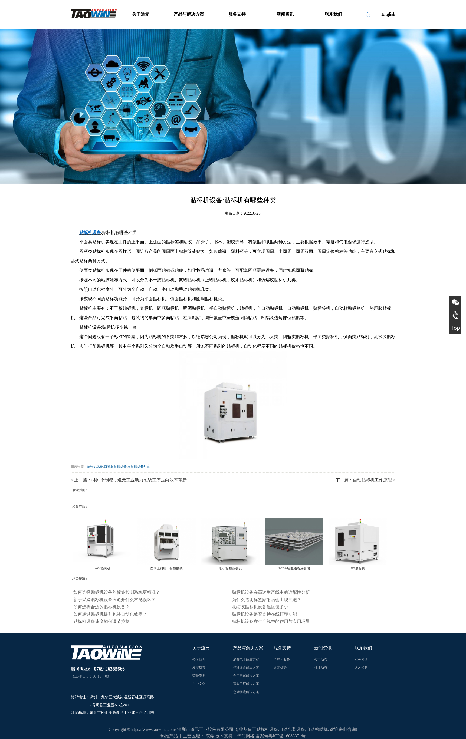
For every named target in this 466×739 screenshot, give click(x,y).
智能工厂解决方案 (246, 684)
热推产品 (169, 736)
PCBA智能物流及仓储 (294, 568)
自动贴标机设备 (115, 466)
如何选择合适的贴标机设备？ (101, 607)
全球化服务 (282, 659)
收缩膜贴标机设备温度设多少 (260, 607)
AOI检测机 (102, 568)
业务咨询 (361, 659)
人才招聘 (361, 667)
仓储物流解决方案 (246, 692)
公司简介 (198, 659)
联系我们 (333, 14)
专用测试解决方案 (246, 676)
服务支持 (237, 14)
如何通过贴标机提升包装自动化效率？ (110, 614)
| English (387, 14)
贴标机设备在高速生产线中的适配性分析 (271, 592)
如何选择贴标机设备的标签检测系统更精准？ (116, 592)
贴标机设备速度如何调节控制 (101, 621)
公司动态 (320, 659)
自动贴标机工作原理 (372, 480)
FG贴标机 (358, 568)
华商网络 (245, 736)
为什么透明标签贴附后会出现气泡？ (266, 599)
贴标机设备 (95, 466)
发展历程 (198, 667)
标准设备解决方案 (246, 667)
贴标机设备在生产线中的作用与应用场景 (271, 621)
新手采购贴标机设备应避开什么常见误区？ (114, 599)
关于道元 (140, 14)
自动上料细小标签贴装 (166, 568)
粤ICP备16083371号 (287, 736)
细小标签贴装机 (230, 568)
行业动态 (320, 667)
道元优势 (280, 667)
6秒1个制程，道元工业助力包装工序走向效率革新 (139, 480)
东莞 (210, 736)
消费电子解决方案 (246, 659)
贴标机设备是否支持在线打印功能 (264, 614)
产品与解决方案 (189, 14)
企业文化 (198, 684)
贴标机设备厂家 (138, 466)
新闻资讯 (285, 14)
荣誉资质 (198, 676)
